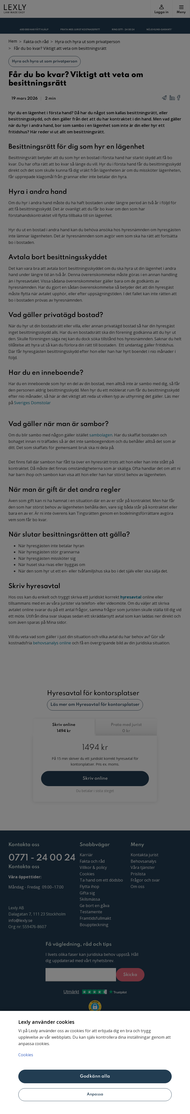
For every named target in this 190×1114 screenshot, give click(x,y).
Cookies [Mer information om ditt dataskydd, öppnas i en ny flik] (25, 1054)
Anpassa (95, 1094)
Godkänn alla (95, 1076)
